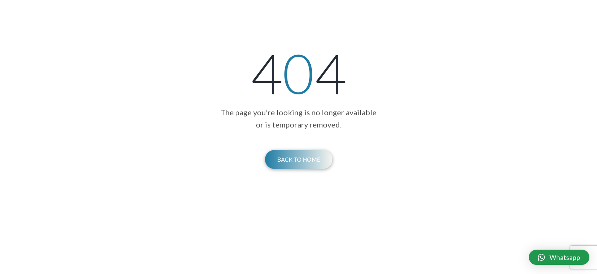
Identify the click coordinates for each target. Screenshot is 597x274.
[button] (559, 257)
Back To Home (298, 159)
